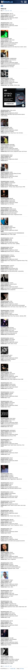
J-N (6, 10)
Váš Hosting (22, 668)
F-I (3, 10)
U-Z (11, 10)
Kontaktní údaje (12, 668)
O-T (8, 10)
